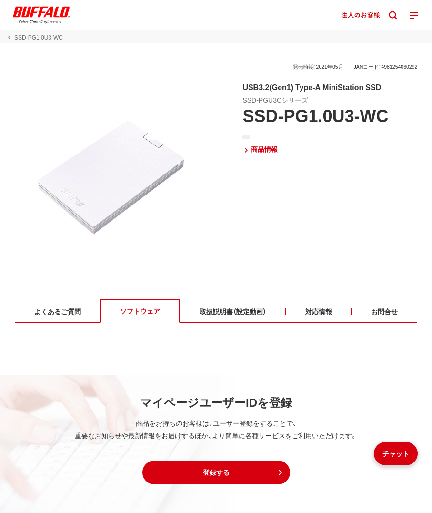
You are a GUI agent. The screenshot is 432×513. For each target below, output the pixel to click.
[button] (216, 472)
